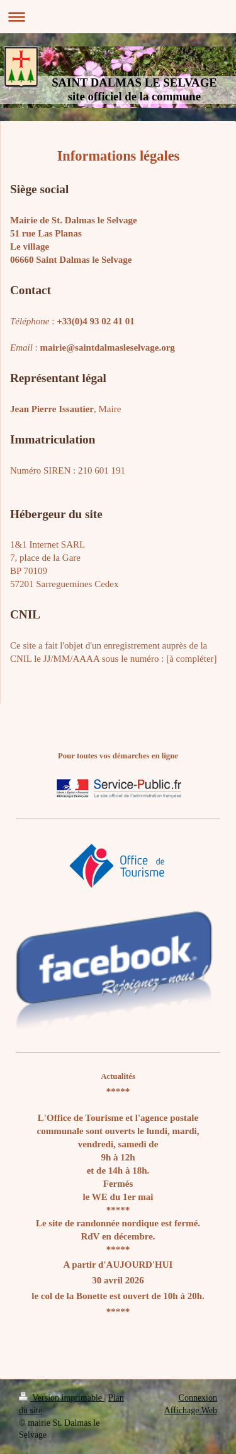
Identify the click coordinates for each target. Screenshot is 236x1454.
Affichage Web (190, 1410)
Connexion (198, 1398)
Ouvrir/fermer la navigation (118, 16)
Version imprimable (61, 1398)
